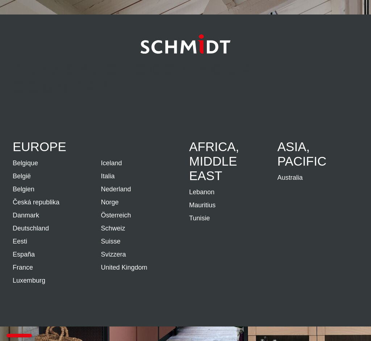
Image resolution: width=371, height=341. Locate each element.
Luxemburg (29, 280)
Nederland (116, 189)
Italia (108, 176)
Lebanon (201, 192)
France (23, 267)
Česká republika (36, 202)
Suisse (111, 241)
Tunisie (199, 218)
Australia (290, 177)
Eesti (20, 241)
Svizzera (113, 254)
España (24, 254)
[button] (19, 335)
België (22, 176)
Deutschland (31, 228)
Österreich (116, 215)
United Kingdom (124, 267)
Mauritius (202, 205)
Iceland (111, 163)
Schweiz (113, 228)
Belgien (23, 189)
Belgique (25, 163)
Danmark (26, 215)
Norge (110, 202)
